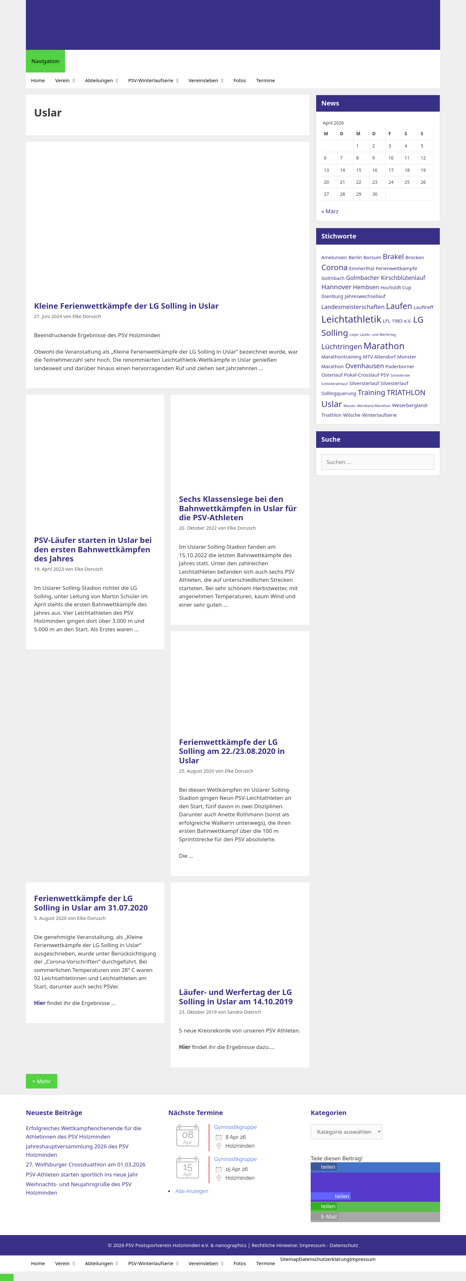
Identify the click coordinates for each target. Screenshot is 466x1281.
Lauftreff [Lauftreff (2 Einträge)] (423, 307)
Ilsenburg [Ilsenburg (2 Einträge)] (332, 296)
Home (38, 80)
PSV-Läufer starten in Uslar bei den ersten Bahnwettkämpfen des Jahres (93, 549)
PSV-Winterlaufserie (155, 80)
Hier (40, 1003)
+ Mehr (41, 1081)
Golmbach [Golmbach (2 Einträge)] (333, 278)
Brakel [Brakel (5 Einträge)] (393, 256)
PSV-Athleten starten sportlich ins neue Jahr (82, 1174)
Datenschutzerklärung (324, 1259)
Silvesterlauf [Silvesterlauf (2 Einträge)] (394, 383)
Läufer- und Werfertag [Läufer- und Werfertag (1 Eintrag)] (378, 334)
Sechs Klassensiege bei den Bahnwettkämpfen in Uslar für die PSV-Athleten (238, 508)
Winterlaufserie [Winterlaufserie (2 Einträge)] (379, 415)
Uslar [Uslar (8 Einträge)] (331, 404)
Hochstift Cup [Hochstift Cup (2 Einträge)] (396, 287)
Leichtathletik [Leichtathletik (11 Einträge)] (351, 319)
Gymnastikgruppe (235, 1127)
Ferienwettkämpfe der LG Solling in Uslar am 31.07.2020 (91, 903)
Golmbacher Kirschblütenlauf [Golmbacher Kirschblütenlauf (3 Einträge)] (385, 278)
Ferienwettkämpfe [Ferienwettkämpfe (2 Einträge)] (396, 268)
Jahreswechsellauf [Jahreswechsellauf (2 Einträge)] (365, 296)
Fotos (240, 80)
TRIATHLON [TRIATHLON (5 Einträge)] (406, 392)
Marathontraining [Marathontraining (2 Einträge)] (341, 356)
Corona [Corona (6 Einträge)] (334, 267)
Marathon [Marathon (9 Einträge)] (384, 346)
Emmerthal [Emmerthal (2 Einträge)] (361, 268)
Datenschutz (344, 1245)
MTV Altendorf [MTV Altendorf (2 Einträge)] (379, 356)
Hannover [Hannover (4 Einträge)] (336, 286)
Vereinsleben (208, 80)
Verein (67, 80)
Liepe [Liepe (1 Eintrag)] (354, 334)
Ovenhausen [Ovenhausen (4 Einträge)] (364, 365)
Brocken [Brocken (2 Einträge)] (414, 257)
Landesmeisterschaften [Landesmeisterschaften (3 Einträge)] (352, 307)
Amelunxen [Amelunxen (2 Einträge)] (334, 257)
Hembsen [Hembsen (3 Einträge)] (366, 287)
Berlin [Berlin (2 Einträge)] (355, 257)
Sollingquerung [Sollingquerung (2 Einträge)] (338, 393)
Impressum (313, 1245)
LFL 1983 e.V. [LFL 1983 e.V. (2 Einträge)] (397, 320)
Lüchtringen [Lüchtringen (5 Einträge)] (341, 346)
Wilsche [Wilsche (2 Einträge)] (352, 415)
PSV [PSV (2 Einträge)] (385, 374)
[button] (324, 1166)
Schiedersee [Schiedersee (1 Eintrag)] (400, 375)
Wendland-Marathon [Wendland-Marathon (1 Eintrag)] (374, 405)
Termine (265, 80)
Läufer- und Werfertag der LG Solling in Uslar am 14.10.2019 (236, 997)
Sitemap (289, 1259)
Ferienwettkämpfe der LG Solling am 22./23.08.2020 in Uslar (232, 751)
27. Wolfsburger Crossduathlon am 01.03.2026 (85, 1164)
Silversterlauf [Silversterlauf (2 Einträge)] (364, 383)
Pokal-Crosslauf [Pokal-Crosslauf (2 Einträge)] (361, 374)
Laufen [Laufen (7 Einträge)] (399, 305)
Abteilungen (104, 80)
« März (329, 211)
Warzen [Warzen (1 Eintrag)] (349, 405)
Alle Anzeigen (191, 1191)
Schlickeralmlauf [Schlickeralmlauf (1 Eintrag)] (334, 383)
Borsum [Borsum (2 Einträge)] (372, 257)
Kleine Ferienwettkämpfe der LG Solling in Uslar (126, 305)
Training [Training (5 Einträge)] (371, 392)
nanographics (230, 1245)
